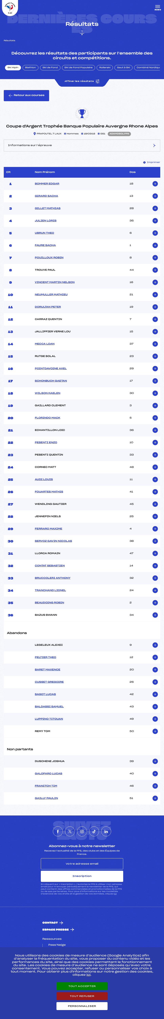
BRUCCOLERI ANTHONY (53, 578)
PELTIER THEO (45, 657)
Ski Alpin (13, 68)
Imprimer (151, 162)
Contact (50, 923)
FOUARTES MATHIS (49, 492)
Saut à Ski (123, 68)
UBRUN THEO (44, 233)
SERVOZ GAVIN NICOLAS (53, 541)
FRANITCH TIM (46, 786)
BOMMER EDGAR (47, 184)
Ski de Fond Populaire (79, 68)
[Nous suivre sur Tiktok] (94, 831)
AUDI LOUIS (44, 479)
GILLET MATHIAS (48, 208)
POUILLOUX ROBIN (49, 258)
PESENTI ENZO (46, 442)
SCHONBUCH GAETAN (51, 381)
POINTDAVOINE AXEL (51, 368)
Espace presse (55, 930)
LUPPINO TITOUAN (49, 719)
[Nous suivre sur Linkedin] (106, 831)
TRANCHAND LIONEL (50, 590)
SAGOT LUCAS (45, 694)
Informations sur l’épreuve (82, 145)
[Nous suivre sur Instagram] (82, 831)
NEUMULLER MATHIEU (51, 295)
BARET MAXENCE (47, 670)
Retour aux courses (26, 96)
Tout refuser (82, 996)
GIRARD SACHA (46, 196)
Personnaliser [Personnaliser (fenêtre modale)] (82, 1006)
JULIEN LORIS (45, 221)
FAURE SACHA (45, 245)
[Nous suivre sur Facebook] (58, 831)
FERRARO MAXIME (48, 529)
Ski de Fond (50, 68)
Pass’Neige (57, 945)
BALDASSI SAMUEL (49, 707)
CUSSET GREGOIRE (49, 682)
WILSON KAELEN (47, 393)
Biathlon (30, 68)
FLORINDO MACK (47, 418)
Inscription (82, 876)
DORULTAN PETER (48, 307)
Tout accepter (82, 986)
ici (115, 894)
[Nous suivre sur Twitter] (70, 831)
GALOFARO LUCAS (48, 774)
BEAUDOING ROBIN (49, 603)
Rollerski (104, 68)
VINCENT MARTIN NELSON (55, 282)
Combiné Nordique (149, 68)
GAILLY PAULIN (46, 798)
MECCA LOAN (45, 344)
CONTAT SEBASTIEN (50, 566)
